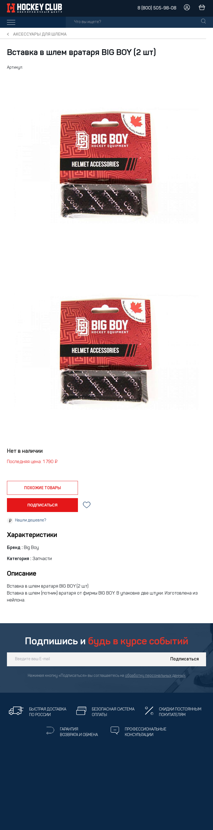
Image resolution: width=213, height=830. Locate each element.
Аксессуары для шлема (40, 35)
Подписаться (184, 659)
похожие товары (42, 488)
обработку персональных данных (155, 676)
